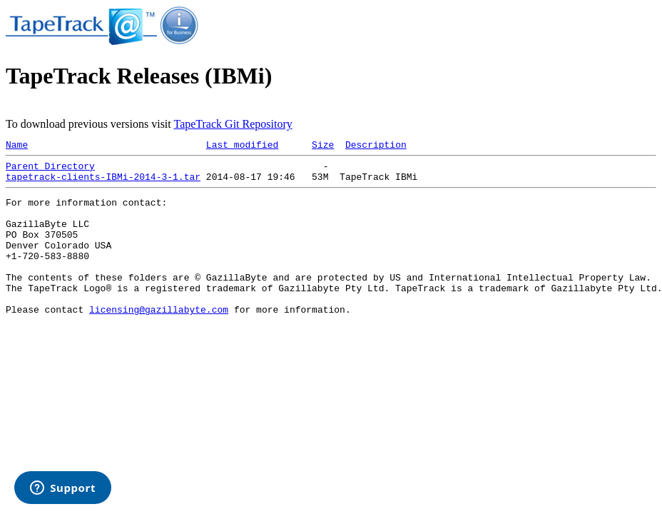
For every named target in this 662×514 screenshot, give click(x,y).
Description (376, 146)
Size (323, 146)
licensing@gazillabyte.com (158, 339)
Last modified (242, 146)
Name (17, 146)
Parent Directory (50, 169)
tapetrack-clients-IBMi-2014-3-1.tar (103, 182)
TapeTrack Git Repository (232, 124)
